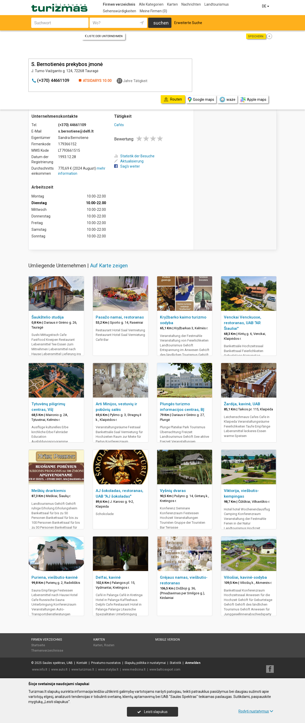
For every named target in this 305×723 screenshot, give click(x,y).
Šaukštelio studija (47, 317)
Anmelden (192, 663)
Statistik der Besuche (134, 156)
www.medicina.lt (134, 669)
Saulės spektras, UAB (57, 663)
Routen (109, 645)
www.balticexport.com (164, 669)
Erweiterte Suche (188, 23)
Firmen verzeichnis (119, 4)
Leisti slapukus (152, 712)
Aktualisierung (129, 161)
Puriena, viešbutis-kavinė (54, 577)
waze (227, 99)
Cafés (119, 125)
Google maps (201, 99)
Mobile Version (167, 639)
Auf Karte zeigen (109, 265)
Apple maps (253, 99)
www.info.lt (39, 669)
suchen (161, 23)
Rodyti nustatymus (255, 711)
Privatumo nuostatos (106, 663)
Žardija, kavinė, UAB (242, 404)
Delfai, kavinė (108, 577)
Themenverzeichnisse (47, 650)
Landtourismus (216, 4)
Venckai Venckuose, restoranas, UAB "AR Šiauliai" (242, 323)
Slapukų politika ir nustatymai (145, 663)
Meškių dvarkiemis (48, 490)
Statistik (175, 663)
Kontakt (82, 663)
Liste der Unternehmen (103, 36)
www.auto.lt (59, 669)
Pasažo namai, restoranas (120, 317)
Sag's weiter (127, 166)
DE (266, 6)
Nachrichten (191, 4)
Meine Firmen (153, 11)
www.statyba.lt (108, 669)
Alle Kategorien (151, 4)
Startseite (38, 645)
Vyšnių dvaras (173, 490)
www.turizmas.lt (82, 669)
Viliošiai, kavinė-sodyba (245, 577)
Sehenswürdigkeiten (119, 11)
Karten (172, 4)
